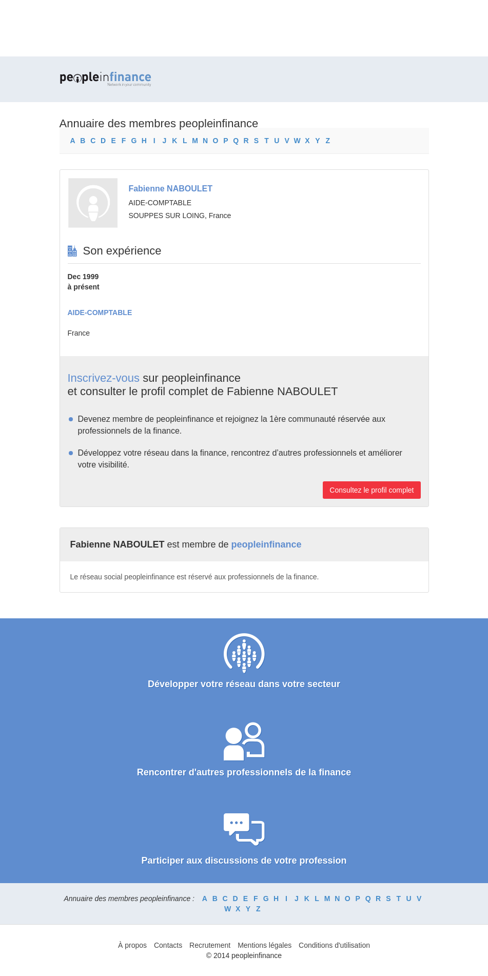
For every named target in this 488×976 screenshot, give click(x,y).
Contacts (168, 945)
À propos (132, 945)
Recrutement (209, 945)
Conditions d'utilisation (334, 945)
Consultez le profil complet (371, 490)
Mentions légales (264, 945)
